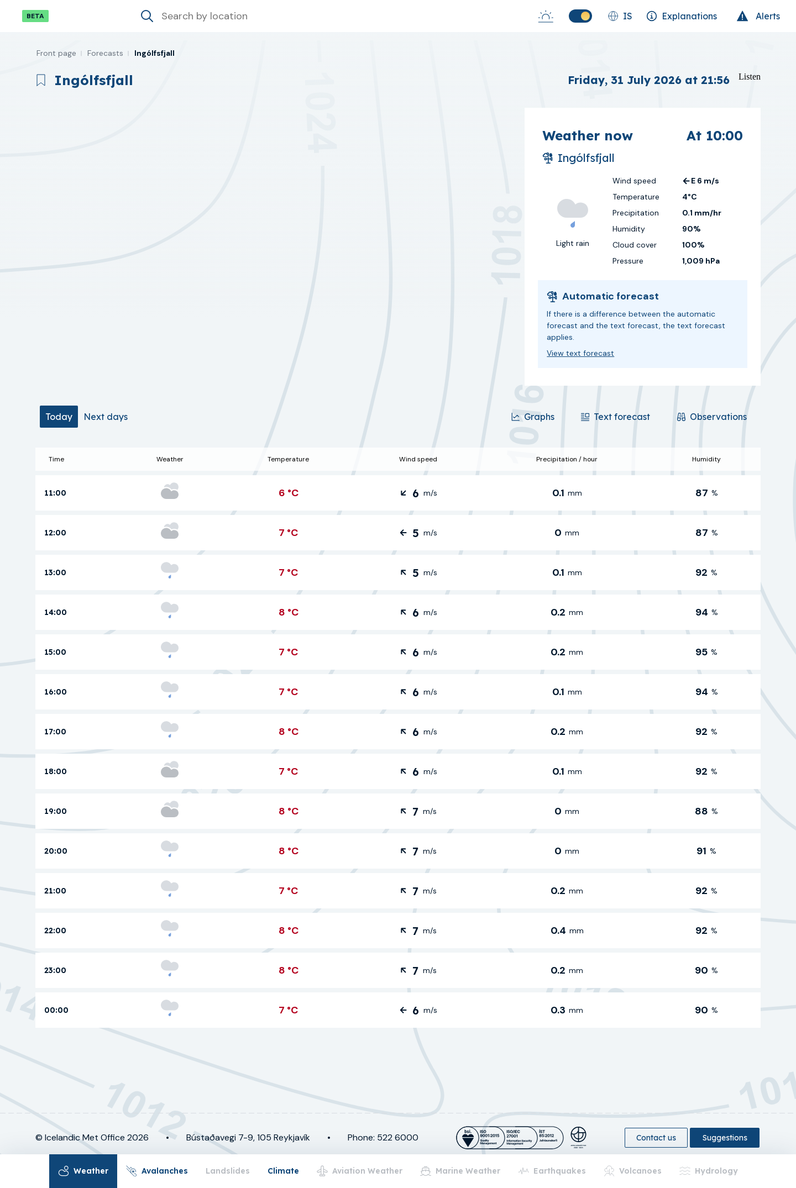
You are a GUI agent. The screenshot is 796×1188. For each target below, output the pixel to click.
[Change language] (620, 16)
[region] (275, 247)
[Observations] (712, 416)
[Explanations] (681, 16)
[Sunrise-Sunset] (545, 16)
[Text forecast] (615, 416)
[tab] (59, 417)
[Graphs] (533, 416)
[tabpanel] (398, 737)
